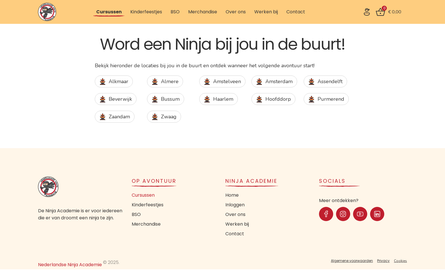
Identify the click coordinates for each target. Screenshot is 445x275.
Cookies (400, 261)
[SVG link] (367, 12)
